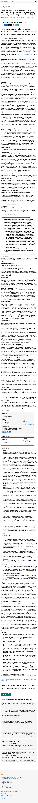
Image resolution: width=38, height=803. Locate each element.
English (5, 798)
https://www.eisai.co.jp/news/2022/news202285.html (23, 667)
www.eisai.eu (5, 559)
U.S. (8, 561)
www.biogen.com (10, 577)
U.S (31, 560)
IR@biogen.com (26, 443)
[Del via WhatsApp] (16, 25)
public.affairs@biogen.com (28, 424)
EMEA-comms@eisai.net (6, 432)
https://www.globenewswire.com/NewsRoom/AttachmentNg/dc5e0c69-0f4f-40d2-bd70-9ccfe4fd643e (18, 676)
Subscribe (6, 694)
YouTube (4, 578)
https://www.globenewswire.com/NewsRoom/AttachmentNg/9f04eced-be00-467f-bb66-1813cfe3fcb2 (18, 680)
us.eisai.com (17, 557)
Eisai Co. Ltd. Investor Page (25, 54)
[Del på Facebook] (5, 25)
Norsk (2, 798)
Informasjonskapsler (5, 793)
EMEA (12, 561)
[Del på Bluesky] (13, 25)
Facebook (30, 577)
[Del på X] (9, 25)
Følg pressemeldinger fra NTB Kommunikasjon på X (11, 791)
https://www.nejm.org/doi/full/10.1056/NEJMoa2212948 (14, 672)
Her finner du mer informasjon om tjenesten (9, 778)
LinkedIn (33, 577)
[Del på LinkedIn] (7, 25)
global (28, 560)
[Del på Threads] (11, 25)
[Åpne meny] (13, 1)
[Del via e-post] (18, 25)
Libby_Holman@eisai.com (7, 423)
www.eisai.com (24, 556)
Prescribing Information (11, 204)
